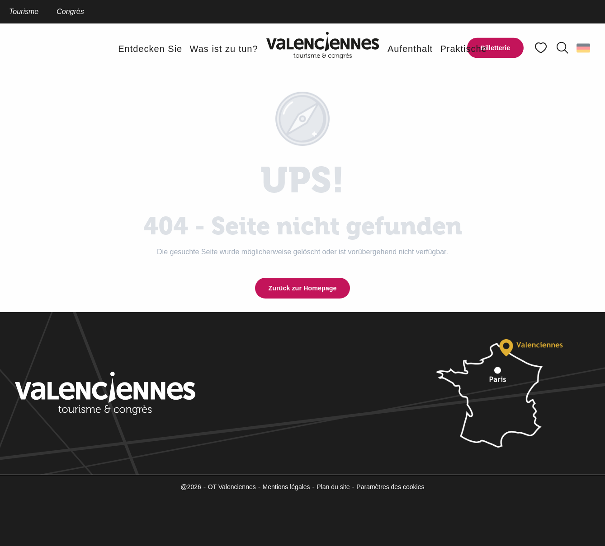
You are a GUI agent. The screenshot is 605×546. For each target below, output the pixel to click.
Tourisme (23, 11)
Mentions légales (286, 486)
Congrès (70, 11)
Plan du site (333, 486)
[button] (562, 47)
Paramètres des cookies (390, 486)
